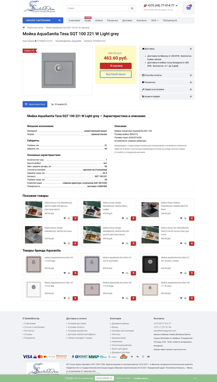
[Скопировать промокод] (104, 378)
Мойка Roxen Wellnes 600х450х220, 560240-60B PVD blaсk (174, 206)
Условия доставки (76, 323)
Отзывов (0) (59, 104)
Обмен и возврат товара (79, 338)
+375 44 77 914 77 (162, 323)
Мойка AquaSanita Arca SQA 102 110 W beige (117, 284)
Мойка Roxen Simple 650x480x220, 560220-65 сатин (58, 229)
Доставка (127, 20)
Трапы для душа (119, 349)
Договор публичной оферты (81, 334)
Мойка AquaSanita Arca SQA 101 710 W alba (59, 284)
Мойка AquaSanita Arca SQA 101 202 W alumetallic (117, 259)
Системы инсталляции (122, 330)
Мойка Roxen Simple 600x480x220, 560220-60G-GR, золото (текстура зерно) (116, 231)
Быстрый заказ (116, 74)
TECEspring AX (170, 20)
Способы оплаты (152, 75)
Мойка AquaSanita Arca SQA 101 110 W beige (59, 259)
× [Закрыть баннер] (195, 378)
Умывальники (118, 338)
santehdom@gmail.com (165, 330)
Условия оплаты (75, 327)
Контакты (142, 20)
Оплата (99, 20)
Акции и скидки (151, 96)
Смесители (116, 341)
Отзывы (27, 334)
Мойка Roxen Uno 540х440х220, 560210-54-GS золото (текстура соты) (175, 231)
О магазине (74, 20)
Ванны (114, 327)
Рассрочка (112, 20)
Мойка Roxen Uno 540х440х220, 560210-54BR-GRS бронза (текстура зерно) (58, 206)
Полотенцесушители (121, 345)
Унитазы (115, 334)
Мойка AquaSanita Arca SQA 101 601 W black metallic (175, 259)
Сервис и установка (153, 89)
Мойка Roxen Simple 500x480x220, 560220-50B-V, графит (115, 206)
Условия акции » (141, 378)
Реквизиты (29, 338)
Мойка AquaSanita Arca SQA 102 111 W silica (175, 284)
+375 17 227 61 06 (162, 327)
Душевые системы (120, 352)
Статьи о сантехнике (34, 327)
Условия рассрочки (76, 330)
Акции (88, 19)
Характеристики (35, 104)
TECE (154, 20)
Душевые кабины (119, 323)
